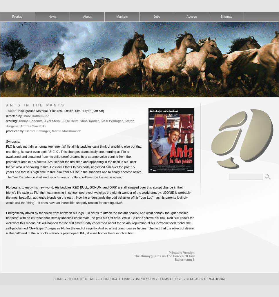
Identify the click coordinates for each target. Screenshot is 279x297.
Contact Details (82, 279)
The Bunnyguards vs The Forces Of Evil (164, 256)
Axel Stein (52, 121)
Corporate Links (116, 279)
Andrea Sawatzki (33, 126)
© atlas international (206, 279)
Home (58, 279)
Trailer (11, 111)
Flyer (87, 111)
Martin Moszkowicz (66, 131)
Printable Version (182, 252)
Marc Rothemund (36, 116)
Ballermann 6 (185, 259)
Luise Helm (70, 121)
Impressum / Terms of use (159, 279)
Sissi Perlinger (112, 121)
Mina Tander (89, 121)
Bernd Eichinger (38, 131)
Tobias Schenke (31, 121)
